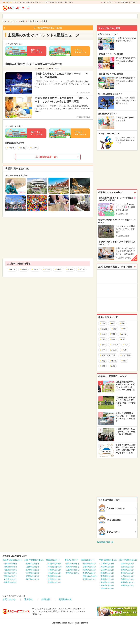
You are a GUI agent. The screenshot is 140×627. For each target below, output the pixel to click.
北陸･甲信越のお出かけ (34, 560)
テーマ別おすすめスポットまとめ (48, 28)
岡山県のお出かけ (107, 567)
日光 (102, 350)
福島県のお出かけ (10, 582)
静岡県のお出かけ (72, 573)
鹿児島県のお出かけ (128, 582)
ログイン (134, 2)
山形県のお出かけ (10, 579)
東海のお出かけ (71, 560)
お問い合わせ (9, 599)
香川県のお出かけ (107, 585)
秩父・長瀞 (125, 355)
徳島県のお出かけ (107, 588)
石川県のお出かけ (32, 573)
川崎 (122, 323)
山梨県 (34, 270)
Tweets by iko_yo (105, 542)
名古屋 (103, 329)
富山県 (69, 270)
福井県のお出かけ (32, 579)
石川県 (58, 270)
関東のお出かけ (53, 560)
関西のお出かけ (87, 560)
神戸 (123, 329)
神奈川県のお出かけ (55, 567)
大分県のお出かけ (127, 576)
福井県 (81, 270)
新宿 (112, 339)
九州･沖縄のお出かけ (128, 560)
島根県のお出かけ (107, 576)
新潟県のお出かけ (32, 570)
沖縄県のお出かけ (127, 585)
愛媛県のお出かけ (107, 579)
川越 (102, 361)
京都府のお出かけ (89, 567)
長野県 (23, 270)
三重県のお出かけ (72, 570)
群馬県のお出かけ (54, 576)
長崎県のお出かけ (127, 570)
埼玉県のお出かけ (54, 573)
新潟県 (46, 270)
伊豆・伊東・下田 (108, 355)
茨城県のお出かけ (54, 582)
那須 (102, 339)
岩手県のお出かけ (10, 573)
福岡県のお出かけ (127, 564)
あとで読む (108, 2)
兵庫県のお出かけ (89, 570)
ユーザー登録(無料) (121, 2)
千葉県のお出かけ (54, 570)
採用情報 (45, 599)
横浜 (112, 323)
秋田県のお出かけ (10, 576)
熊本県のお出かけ (127, 573)
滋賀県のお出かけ (89, 579)
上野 (102, 323)
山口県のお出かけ (107, 570)
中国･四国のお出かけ (108, 560)
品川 (125, 345)
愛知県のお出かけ (72, 564)
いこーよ (9, 2)
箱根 (102, 345)
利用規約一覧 (65, 599)
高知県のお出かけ (107, 582)
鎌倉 (114, 329)
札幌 (122, 339)
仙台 (102, 334)
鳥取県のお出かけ (107, 573)
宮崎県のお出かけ (127, 579)
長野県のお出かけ (32, 564)
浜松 (112, 366)
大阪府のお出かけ (89, 564)
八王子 (122, 334)
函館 (123, 361)
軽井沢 (11, 270)
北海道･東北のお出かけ (12, 560)
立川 (112, 334)
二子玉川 (114, 345)
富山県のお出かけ (32, 576)
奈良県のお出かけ (89, 573)
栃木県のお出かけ (54, 579)
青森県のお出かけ (10, 570)
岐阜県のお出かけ (72, 567)
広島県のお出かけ (107, 564)
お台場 (113, 350)
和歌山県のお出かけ (90, 576)
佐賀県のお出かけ (127, 567)
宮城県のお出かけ (10, 567)
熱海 (123, 350)
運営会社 (28, 599)
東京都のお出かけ (54, 564)
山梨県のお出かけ (32, 567)
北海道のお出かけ (10, 564)
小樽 (102, 366)
